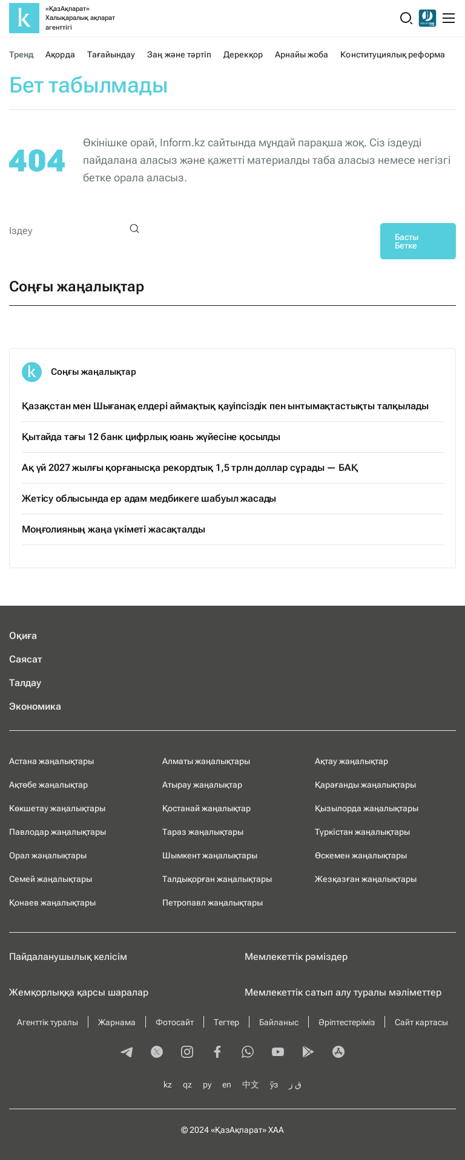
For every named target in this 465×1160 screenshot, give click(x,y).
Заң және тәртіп (179, 54)
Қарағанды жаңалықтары (365, 784)
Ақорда (59, 54)
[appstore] (338, 1053)
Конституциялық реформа (392, 54)
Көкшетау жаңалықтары (57, 808)
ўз (274, 1084)
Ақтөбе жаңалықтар (48, 784)
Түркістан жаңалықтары (362, 832)
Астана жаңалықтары (51, 761)
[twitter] (157, 1053)
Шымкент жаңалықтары (209, 855)
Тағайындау (111, 54)
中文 (250, 1084)
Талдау (25, 683)
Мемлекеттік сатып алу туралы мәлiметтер (343, 992)
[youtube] (278, 1053)
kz (167, 1084)
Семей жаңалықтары (50, 879)
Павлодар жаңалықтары (57, 832)
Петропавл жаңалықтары (212, 902)
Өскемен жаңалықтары (361, 855)
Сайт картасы (421, 1022)
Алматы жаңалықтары (206, 761)
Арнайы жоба (302, 54)
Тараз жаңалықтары (202, 832)
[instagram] (187, 1053)
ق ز (295, 1084)
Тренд (21, 54)
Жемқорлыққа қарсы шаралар (78, 992)
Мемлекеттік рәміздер (296, 956)
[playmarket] (308, 1053)
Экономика (35, 706)
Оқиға (23, 635)
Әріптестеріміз (346, 1022)
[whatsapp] (248, 1053)
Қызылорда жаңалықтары (366, 808)
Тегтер (226, 1022)
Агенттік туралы (47, 1022)
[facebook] (217, 1053)
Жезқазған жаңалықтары (366, 879)
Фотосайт (175, 1022)
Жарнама (117, 1022)
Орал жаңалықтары (48, 855)
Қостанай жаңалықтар (206, 808)
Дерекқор (243, 54)
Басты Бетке (406, 241)
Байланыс (278, 1022)
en (226, 1084)
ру (207, 1084)
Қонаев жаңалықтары (52, 902)
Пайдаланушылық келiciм (68, 956)
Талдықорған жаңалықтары (217, 879)
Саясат (25, 659)
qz (187, 1084)
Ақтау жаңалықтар (351, 761)
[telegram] (126, 1053)
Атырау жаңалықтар (202, 784)
